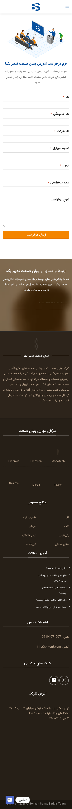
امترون (13, 384)
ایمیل (64, 165)
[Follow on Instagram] (64, 680)
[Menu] (67, 6)
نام (65, 97)
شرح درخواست (59, 199)
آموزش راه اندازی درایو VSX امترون (51, 607)
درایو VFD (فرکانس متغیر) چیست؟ (51, 600)
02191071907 (51, 636)
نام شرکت (61, 131)
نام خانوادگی (59, 114)
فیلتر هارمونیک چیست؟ (56, 568)
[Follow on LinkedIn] (54, 680)
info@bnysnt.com (49, 646)
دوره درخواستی (58, 182)
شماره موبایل (59, 148)
